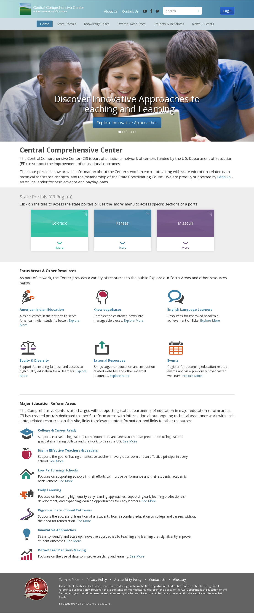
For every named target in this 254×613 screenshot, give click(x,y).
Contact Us (130, 11)
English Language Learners (189, 309)
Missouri (185, 223)
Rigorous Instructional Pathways (65, 510)
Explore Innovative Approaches (127, 122)
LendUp (224, 176)
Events (173, 360)
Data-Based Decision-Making (62, 550)
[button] (19, 83)
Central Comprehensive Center (57, 9)
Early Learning (49, 490)
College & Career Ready (57, 430)
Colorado (59, 223)
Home (44, 24)
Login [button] (227, 10)
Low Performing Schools (58, 470)
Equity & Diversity (34, 360)
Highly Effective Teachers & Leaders (68, 450)
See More (130, 441)
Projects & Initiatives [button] (168, 24)
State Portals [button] (66, 24)
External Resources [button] (131, 24)
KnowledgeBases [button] (97, 24)
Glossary (179, 579)
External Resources (109, 360)
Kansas (122, 223)
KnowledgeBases (108, 309)
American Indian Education (42, 309)
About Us (111, 11)
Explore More (134, 320)
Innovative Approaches (57, 530)
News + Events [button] (203, 24)
